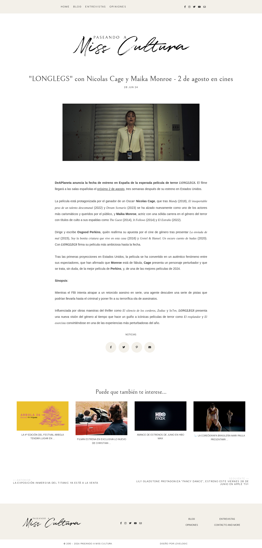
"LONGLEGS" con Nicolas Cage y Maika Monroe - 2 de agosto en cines (131, 79)
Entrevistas (95, 6)
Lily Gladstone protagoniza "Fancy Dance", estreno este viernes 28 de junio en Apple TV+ (192, 483)
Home (65, 6)
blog (77, 6)
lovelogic (181, 543)
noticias (130, 334)
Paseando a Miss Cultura (96, 543)
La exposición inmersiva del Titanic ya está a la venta (55, 483)
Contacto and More (227, 525)
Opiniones (118, 6)
